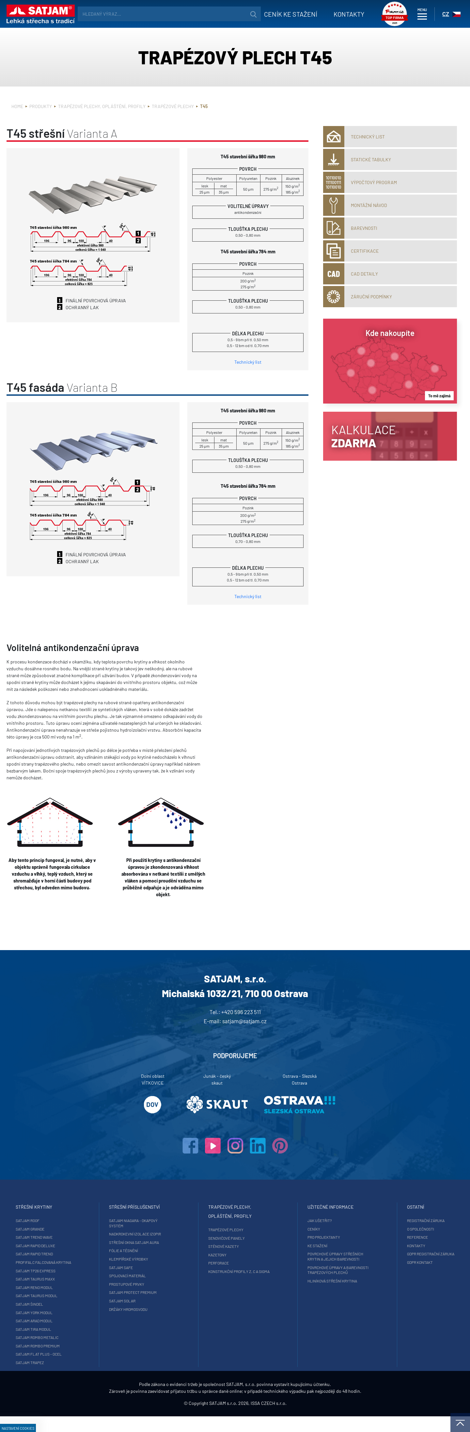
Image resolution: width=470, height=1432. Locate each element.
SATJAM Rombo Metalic (69, 1337)
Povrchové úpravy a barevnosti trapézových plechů (321, 1270)
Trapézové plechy (173, 106)
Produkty (40, 106)
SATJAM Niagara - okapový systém (149, 1223)
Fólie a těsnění (139, 1250)
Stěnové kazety (223, 1246)
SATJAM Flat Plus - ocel (71, 1354)
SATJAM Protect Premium (149, 1292)
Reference (385, 1237)
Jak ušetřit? (303, 1220)
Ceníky (297, 1229)
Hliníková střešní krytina (316, 1281)
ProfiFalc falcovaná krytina (75, 1262)
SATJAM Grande (62, 1229)
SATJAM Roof (60, 1220)
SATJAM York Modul (66, 1312)
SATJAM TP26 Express (68, 1270)
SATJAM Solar (138, 1300)
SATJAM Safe (137, 1267)
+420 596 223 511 (241, 1012)
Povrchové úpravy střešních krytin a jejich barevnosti (319, 1256)
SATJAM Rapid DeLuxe (67, 1245)
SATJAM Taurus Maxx (67, 1279)
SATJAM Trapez (62, 1362)
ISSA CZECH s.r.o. (269, 1419)
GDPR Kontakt (387, 1262)
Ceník (277, 14)
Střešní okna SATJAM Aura (150, 1242)
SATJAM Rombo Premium (70, 1346)
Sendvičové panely (226, 1238)
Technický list (247, 362)
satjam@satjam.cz (244, 1021)
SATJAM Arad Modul (66, 1320)
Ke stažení (301, 1245)
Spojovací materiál (143, 1275)
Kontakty (336, 14)
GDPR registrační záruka (398, 1253)
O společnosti (388, 1229)
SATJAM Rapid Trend (66, 1253)
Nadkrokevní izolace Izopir (151, 1234)
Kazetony (217, 1254)
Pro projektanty (307, 1237)
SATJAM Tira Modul (66, 1329)
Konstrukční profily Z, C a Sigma (239, 1271)
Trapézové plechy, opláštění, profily (102, 106)
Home (17, 106)
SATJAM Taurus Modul (69, 1295)
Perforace (218, 1263)
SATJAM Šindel (61, 1304)
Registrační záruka (393, 1220)
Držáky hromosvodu (144, 1309)
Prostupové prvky (142, 1284)
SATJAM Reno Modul (66, 1287)
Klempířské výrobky (144, 1259)
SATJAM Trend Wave (66, 1237)
